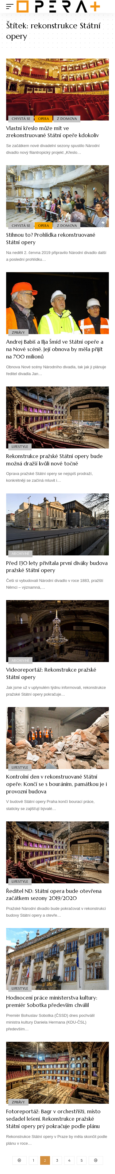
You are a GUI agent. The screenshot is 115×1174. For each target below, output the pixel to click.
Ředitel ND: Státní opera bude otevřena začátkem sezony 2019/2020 (54, 895)
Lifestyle (20, 446)
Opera (43, 119)
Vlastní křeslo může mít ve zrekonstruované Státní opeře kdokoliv (52, 132)
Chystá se (21, 119)
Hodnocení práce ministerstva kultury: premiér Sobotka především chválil (51, 1001)
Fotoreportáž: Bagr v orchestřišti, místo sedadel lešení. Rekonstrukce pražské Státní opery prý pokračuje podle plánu (53, 1119)
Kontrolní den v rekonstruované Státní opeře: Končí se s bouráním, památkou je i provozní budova (56, 784)
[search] (104, 7)
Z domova (67, 119)
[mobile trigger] (11, 6)
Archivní (20, 553)
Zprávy (18, 332)
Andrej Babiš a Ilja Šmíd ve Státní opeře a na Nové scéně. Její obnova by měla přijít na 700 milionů (54, 349)
